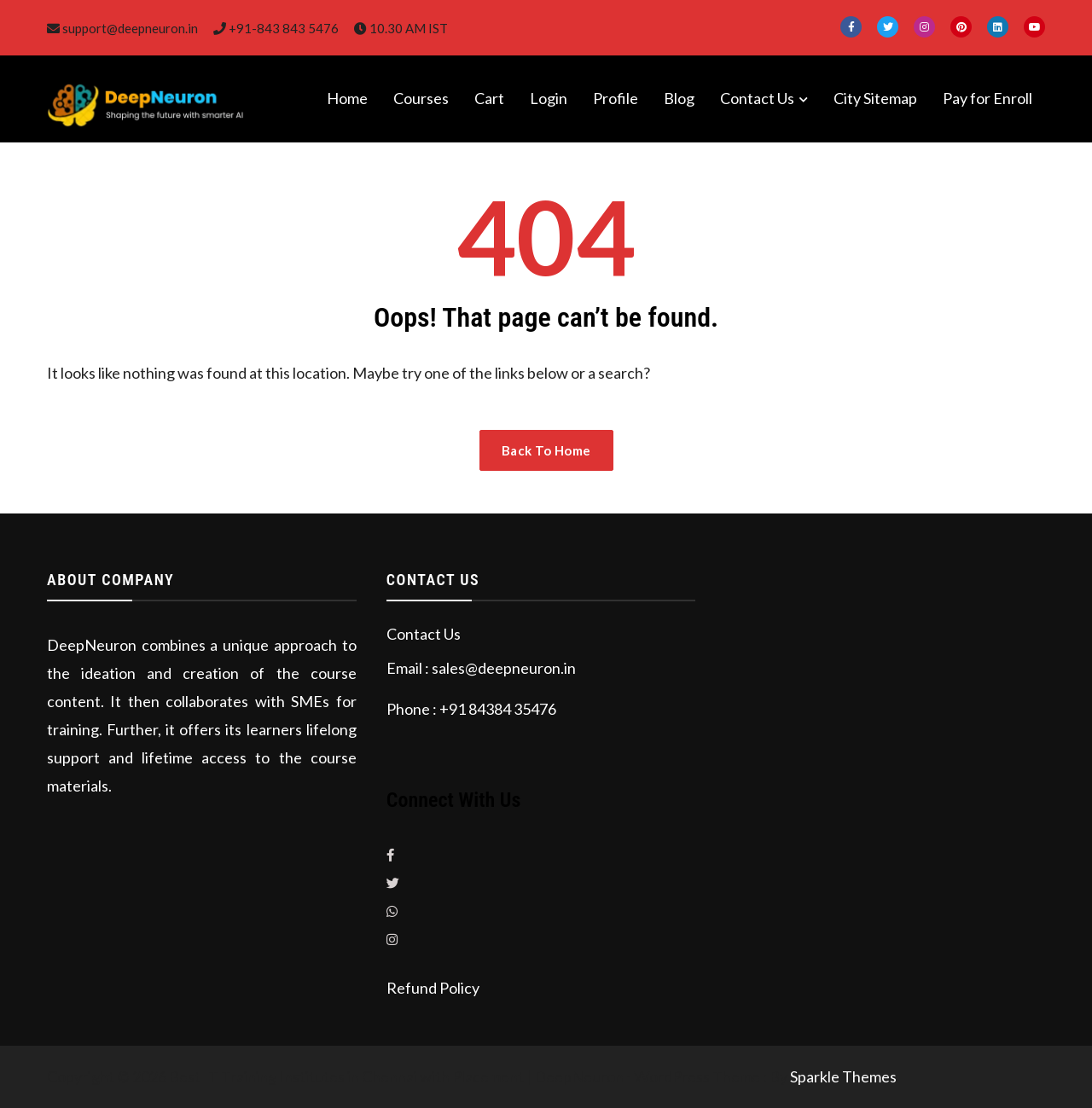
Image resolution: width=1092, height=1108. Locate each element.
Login (548, 98)
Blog (679, 98)
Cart (489, 98)
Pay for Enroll (987, 98)
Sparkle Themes (843, 1076)
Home (347, 98)
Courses (421, 98)
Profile (615, 98)
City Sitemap (875, 98)
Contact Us (757, 98)
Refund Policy (432, 987)
